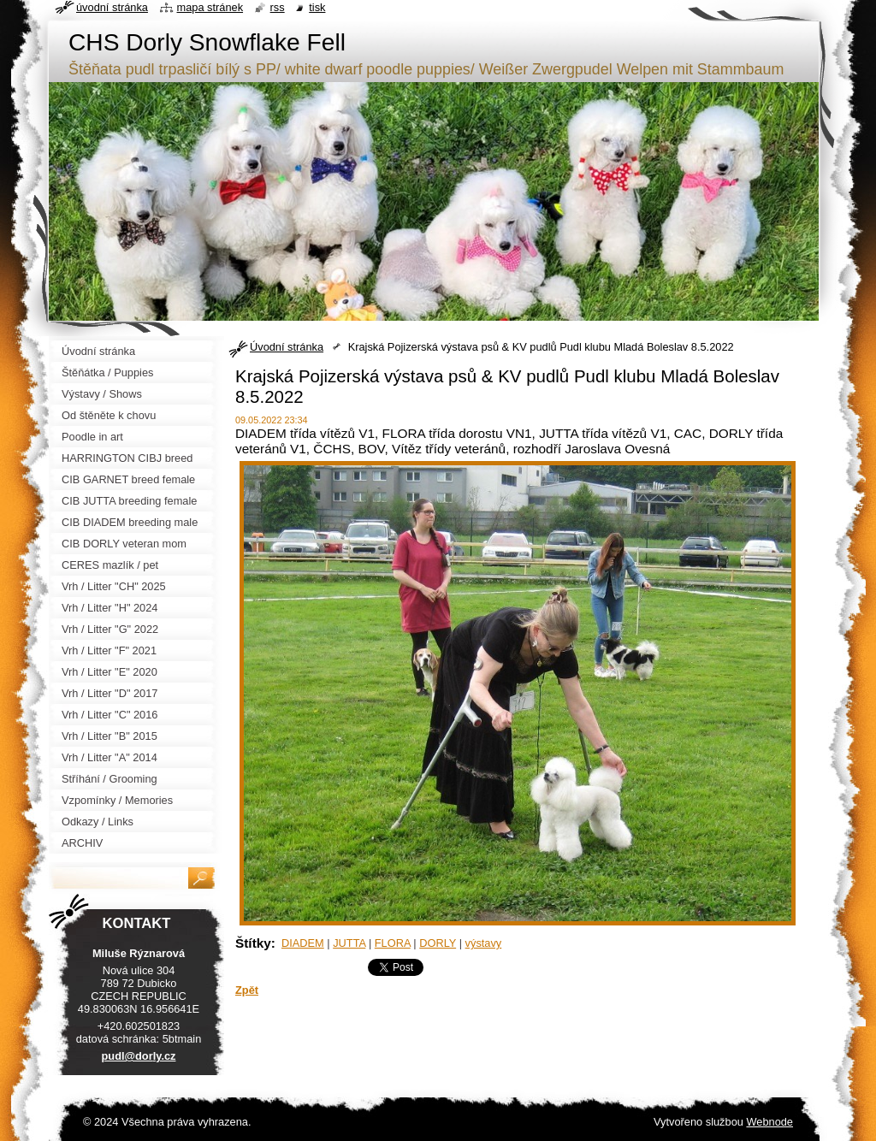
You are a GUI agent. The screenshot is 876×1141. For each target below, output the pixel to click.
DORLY (437, 943)
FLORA (393, 943)
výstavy (483, 943)
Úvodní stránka (286, 346)
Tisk (317, 7)
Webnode (769, 1121)
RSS (277, 7)
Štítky (253, 943)
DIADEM (302, 943)
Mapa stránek (210, 7)
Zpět (246, 990)
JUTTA (349, 943)
